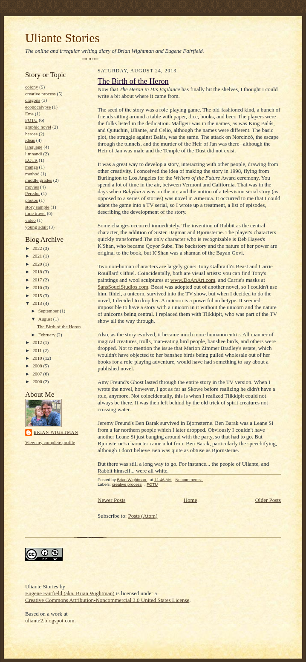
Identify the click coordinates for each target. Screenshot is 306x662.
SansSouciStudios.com (123, 287)
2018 (37, 271)
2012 (37, 342)
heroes (31, 133)
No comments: (189, 479)
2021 (37, 255)
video (30, 220)
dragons (32, 100)
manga (31, 166)
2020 (37, 264)
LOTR (31, 160)
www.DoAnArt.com (192, 280)
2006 (37, 381)
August (45, 318)
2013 (37, 303)
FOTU (31, 120)
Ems (29, 113)
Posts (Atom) (143, 516)
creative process (40, 93)
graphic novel (38, 126)
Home (190, 500)
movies (32, 186)
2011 (37, 350)
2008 (37, 365)
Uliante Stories (62, 38)
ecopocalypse (38, 106)
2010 (37, 358)
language (33, 146)
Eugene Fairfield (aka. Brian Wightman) (70, 593)
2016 (37, 287)
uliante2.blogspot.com (50, 620)
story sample (37, 206)
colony (31, 86)
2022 (37, 248)
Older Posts (268, 500)
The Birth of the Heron (59, 326)
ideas (30, 140)
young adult (36, 226)
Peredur (32, 193)
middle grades (38, 180)
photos (31, 200)
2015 (37, 295)
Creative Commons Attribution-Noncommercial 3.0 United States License (107, 600)
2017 (37, 279)
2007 (37, 373)
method (32, 173)
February (47, 334)
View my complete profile (50, 442)
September (49, 310)
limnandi (33, 153)
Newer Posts (111, 500)
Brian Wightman (56, 432)
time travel (35, 213)
